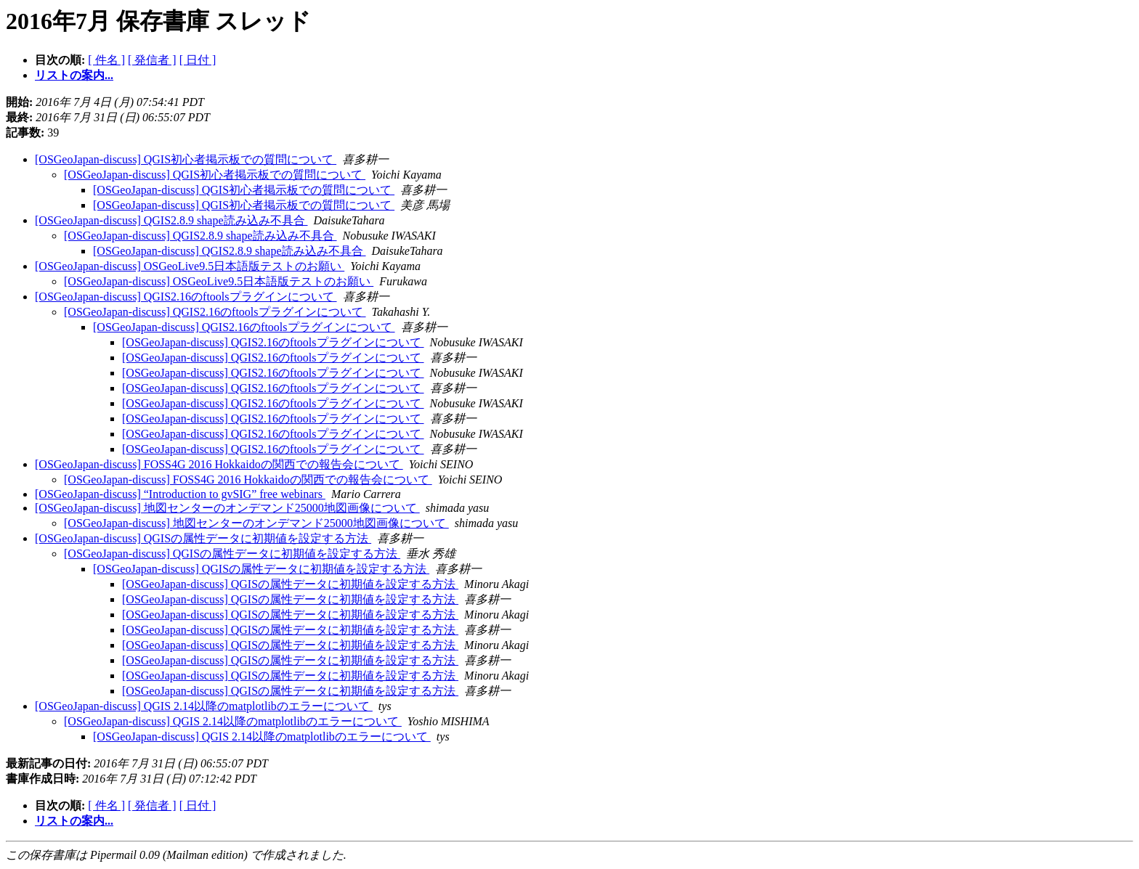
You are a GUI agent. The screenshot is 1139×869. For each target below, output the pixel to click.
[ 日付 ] (197, 60)
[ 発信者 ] (152, 60)
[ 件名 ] (106, 60)
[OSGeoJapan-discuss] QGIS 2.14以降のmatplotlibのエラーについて (204, 706)
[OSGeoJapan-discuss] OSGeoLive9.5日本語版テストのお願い (189, 266)
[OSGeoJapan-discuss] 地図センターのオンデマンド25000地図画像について (227, 508)
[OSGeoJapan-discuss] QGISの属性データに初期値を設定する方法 (203, 538)
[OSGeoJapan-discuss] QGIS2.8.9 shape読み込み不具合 (171, 220)
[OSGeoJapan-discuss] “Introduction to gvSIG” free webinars (180, 494)
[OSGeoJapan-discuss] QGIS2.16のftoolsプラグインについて (186, 296)
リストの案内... (74, 75)
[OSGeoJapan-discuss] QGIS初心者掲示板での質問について (185, 159)
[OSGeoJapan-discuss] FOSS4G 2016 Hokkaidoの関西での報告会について (219, 464)
